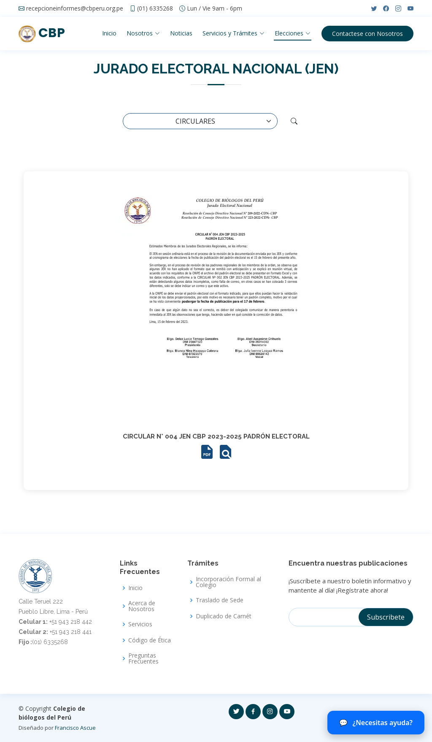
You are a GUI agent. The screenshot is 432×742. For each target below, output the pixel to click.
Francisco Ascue (75, 727)
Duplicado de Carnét (223, 616)
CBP (42, 33)
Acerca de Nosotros (141, 606)
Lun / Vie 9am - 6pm (214, 8)
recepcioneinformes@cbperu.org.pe (74, 8)
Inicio (109, 33)
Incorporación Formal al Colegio (228, 582)
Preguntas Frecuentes (143, 658)
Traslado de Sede (219, 600)
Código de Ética (149, 640)
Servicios (140, 624)
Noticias (181, 33)
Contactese (367, 34)
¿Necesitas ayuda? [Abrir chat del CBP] (376, 722)
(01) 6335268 (155, 8)
